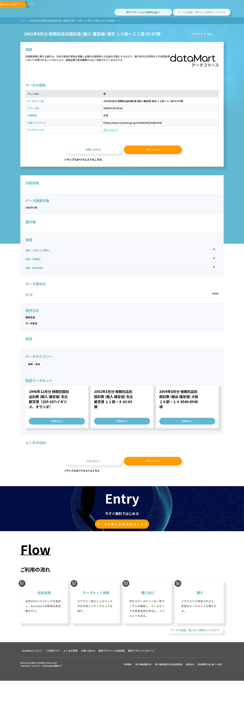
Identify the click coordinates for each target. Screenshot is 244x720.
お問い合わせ (93, 177)
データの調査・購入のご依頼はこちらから (202, 20)
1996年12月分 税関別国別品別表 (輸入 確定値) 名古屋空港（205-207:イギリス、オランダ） (49, 432)
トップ (23, 28)
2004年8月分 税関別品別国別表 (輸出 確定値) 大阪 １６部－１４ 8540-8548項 (178, 432)
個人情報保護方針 (143, 711)
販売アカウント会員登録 (179, 8)
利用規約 (128, 711)
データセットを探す (95, 8)
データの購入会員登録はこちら (122, 561)
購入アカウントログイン (146, 8)
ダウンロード (75, 156)
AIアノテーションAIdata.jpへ (143, 20)
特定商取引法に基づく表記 (210, 711)
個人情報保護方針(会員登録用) (169, 711)
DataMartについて (32, 698)
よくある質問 (70, 698)
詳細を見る (56, 454)
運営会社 (190, 711)
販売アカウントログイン (213, 8)
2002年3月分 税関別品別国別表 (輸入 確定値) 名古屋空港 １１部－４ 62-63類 (113, 432)
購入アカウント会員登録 (119, 8)
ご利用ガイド (53, 698)
